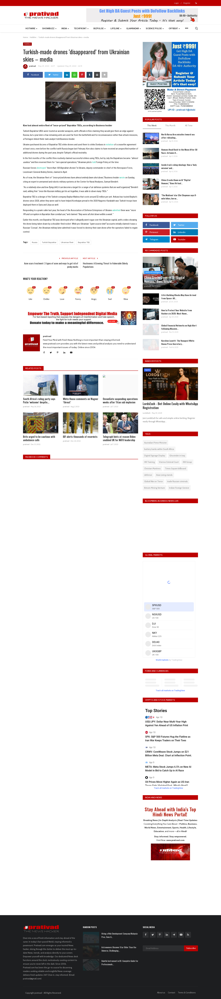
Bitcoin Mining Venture (154, 488)
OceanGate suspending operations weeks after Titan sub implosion (120, 399)
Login (176, 3)
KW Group (187, 462)
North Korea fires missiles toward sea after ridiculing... (178, 136)
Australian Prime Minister (155, 442)
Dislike (46, 298)
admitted (116, 209)
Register (186, 3)
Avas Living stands (164, 475)
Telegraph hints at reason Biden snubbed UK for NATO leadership (119, 437)
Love (62, 298)
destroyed (41, 167)
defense (148, 475)
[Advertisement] (170, 885)
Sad (110, 298)
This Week (152, 125)
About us (161, 992)
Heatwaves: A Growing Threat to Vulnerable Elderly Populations (105, 264)
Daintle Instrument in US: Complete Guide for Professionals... (119, 962)
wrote (122, 177)
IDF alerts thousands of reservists (80, 436)
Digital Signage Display (154, 455)
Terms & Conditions (187, 992)
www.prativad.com (175, 840)
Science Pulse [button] (155, 28)
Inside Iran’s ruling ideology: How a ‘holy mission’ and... (179, 166)
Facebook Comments (36, 456)
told (94, 162)
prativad (29, 66)
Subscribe (191, 948)
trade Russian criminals (177, 481)
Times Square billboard (175, 468)
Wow (126, 298)
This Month (170, 125)
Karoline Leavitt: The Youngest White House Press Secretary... (177, 342)
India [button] (65, 28)
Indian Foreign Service (179, 488)
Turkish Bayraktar (49, 242)
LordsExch (147, 413)
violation (110, 144)
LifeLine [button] (115, 28)
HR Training (149, 462)
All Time (188, 125)
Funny (78, 298)
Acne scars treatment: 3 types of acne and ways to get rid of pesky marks (51, 264)
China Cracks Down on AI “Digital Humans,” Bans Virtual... (175, 181)
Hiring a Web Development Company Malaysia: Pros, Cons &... (119, 935)
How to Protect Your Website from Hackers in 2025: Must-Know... (176, 312)
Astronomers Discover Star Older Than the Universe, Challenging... (118, 949)
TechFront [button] (81, 28)
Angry (94, 298)
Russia (34, 242)
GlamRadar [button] (133, 28)
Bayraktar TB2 (84, 242)
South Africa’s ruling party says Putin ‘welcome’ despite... (39, 399)
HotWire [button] (31, 28)
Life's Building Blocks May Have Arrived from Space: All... (178, 296)
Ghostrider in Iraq (177, 455)
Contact (171, 992)
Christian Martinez (152, 468)
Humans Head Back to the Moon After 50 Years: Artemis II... (179, 151)
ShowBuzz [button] (49, 28)
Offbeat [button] (174, 28)
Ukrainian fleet (67, 242)
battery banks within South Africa (159, 449)
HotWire (33, 37)
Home (25, 37)
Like (30, 298)
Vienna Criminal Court (169, 462)
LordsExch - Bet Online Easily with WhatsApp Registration (170, 406)
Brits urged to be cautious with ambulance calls (39, 437)
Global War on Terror (153, 481)
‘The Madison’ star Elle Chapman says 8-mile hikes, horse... (179, 197)
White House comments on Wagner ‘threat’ (80, 399)
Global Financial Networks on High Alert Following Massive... (179, 327)
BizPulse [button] (99, 28)
